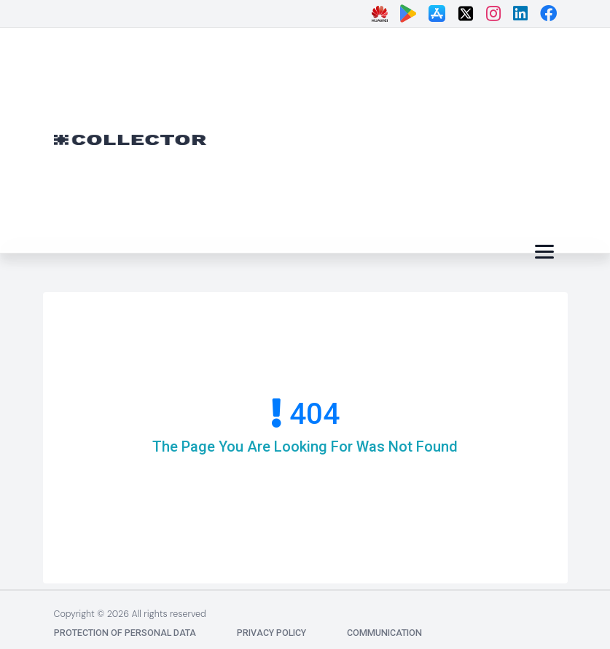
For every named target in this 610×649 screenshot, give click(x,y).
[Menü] (544, 252)
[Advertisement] (419, 137)
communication (384, 632)
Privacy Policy (271, 632)
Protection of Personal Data (125, 632)
